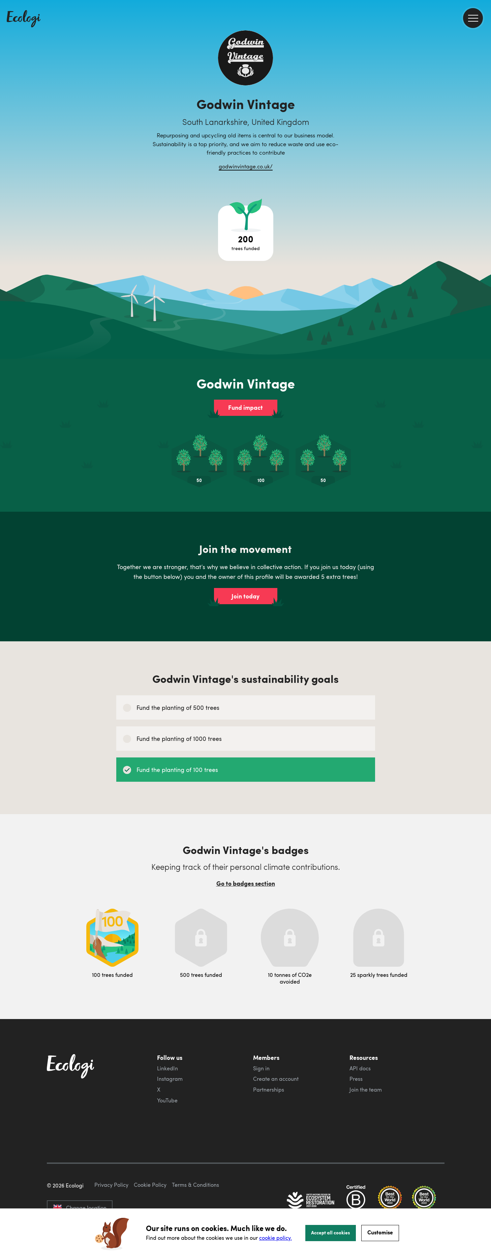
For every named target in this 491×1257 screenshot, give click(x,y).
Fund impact (245, 407)
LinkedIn (167, 1068)
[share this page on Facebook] (483, 96)
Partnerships (268, 1089)
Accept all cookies (330, 1232)
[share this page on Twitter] (483, 110)
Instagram (170, 1078)
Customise (380, 1232)
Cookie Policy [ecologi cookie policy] (150, 1184)
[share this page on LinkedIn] (483, 124)
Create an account (276, 1078)
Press (356, 1078)
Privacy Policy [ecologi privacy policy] (111, 1184)
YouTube (167, 1100)
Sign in (261, 1068)
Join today (245, 596)
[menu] (473, 18)
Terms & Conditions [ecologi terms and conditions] (195, 1184)
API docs (360, 1068)
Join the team (365, 1089)
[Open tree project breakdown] (245, 233)
